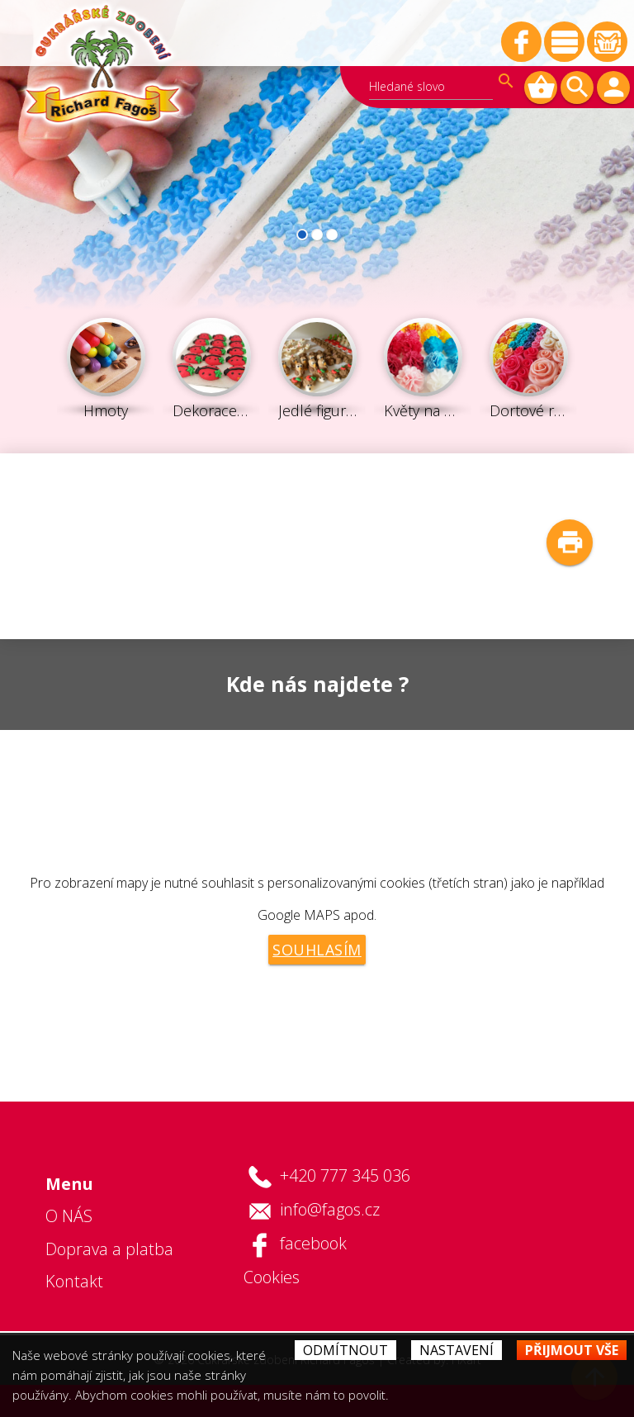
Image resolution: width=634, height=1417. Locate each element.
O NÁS (68, 1216)
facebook (313, 1243)
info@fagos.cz (330, 1209)
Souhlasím (317, 950)
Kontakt (74, 1281)
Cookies (272, 1277)
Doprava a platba (109, 1249)
